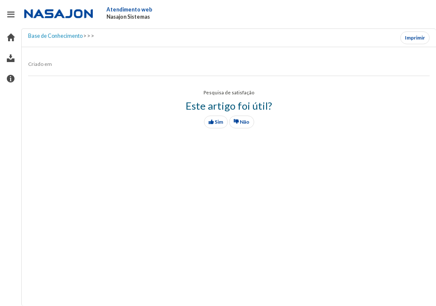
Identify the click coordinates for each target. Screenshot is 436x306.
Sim (216, 122)
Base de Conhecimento (55, 36)
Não (242, 122)
